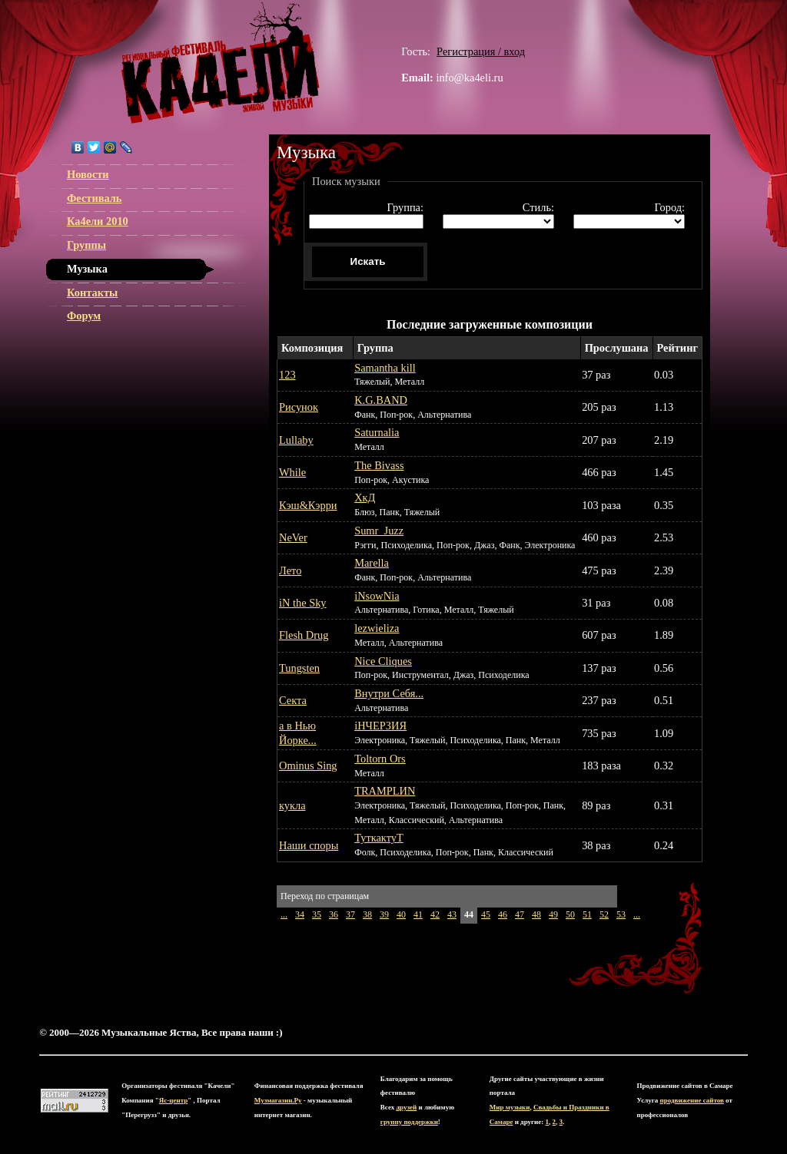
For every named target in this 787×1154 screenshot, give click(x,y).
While (292, 472)
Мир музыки (510, 1107)
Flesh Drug (303, 635)
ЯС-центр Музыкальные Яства (221, 63)
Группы (86, 245)
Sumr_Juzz (378, 530)
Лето (290, 570)
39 (384, 914)
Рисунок (298, 407)
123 (287, 375)
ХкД (364, 497)
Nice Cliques (383, 661)
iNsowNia (376, 596)
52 (604, 914)
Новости (88, 174)
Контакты (92, 292)
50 (570, 914)
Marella (371, 563)
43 (452, 914)
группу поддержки (409, 1122)
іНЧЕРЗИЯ (380, 725)
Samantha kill (385, 368)
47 (519, 914)
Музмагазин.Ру (278, 1100)
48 (536, 914)
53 (621, 914)
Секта (293, 700)
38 (367, 914)
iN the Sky (303, 603)
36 (333, 914)
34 (299, 914)
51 (587, 914)
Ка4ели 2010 (97, 221)
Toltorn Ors (380, 758)
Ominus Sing (308, 765)
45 (485, 914)
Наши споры (308, 845)
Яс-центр (173, 1100)
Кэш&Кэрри (308, 505)
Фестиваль (94, 198)
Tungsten (299, 668)
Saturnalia (376, 432)
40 (401, 914)
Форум (84, 315)
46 (502, 914)
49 (553, 914)
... (284, 914)
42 (435, 914)
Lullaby (296, 440)
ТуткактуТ (378, 838)
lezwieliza (376, 628)
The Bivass (378, 465)
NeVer (293, 537)
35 (316, 914)
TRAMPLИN (384, 791)
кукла (292, 805)
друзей (407, 1107)
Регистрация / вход (481, 51)
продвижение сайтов (692, 1100)
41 (418, 914)
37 (350, 914)
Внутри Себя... (388, 693)
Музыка (87, 269)
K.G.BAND (380, 400)
